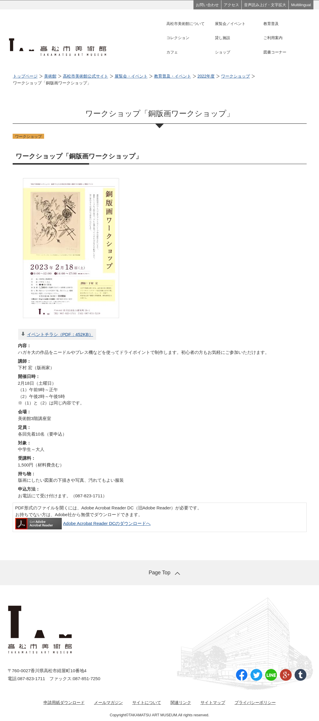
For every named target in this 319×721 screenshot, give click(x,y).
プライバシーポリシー (255, 702)
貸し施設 (222, 38)
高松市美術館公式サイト (85, 76)
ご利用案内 (273, 38)
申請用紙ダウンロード (64, 702)
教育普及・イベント (172, 76)
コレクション (177, 38)
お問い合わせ (207, 5)
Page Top (159, 573)
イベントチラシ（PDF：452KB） (60, 334)
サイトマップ (213, 702)
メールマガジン (108, 702)
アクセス (231, 5)
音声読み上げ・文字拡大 (265, 5)
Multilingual (301, 5)
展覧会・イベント (131, 76)
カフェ (172, 52)
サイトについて (146, 702)
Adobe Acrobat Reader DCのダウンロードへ (83, 523)
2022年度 (206, 76)
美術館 (50, 76)
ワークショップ (235, 76)
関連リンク (181, 702)
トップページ (25, 76)
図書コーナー (274, 52)
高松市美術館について (185, 23)
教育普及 (271, 23)
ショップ (222, 52)
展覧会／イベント (230, 23)
